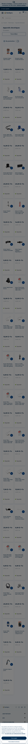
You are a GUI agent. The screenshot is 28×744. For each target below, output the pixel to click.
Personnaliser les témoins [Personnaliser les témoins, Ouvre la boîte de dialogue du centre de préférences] (14, 741)
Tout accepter (14, 738)
